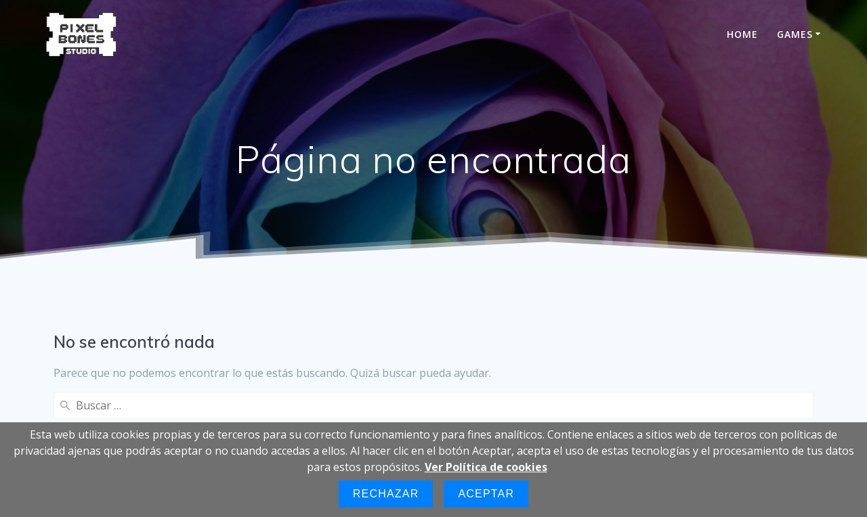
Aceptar (486, 493)
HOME (742, 34)
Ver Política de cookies (486, 466)
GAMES (795, 34)
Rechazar (386, 493)
